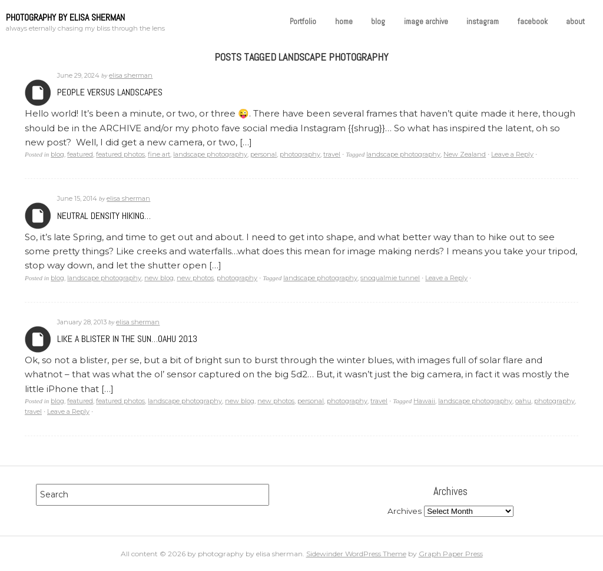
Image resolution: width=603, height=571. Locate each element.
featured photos (120, 154)
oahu (523, 401)
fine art (159, 154)
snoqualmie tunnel (390, 278)
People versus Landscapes (110, 92)
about (575, 21)
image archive (426, 21)
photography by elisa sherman (65, 17)
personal (263, 154)
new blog (159, 278)
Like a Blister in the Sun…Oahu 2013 (127, 339)
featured (80, 154)
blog (378, 21)
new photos (195, 278)
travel (331, 154)
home (344, 21)
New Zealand (464, 154)
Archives (38, 92)
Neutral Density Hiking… (104, 216)
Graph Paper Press (451, 553)
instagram (482, 21)
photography (300, 154)
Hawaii (424, 401)
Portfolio (303, 21)
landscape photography (210, 154)
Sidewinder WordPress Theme (356, 553)
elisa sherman (131, 75)
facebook (533, 21)
